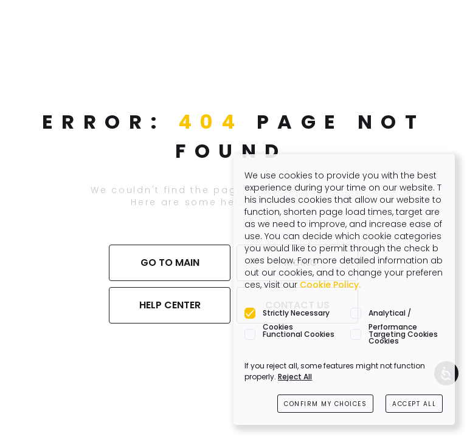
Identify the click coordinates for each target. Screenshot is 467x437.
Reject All (295, 376)
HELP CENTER (170, 305)
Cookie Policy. (330, 285)
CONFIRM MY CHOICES (325, 403)
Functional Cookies (298, 334)
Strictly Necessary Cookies (296, 314)
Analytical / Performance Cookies (392, 314)
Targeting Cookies (403, 334)
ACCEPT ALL (414, 403)
